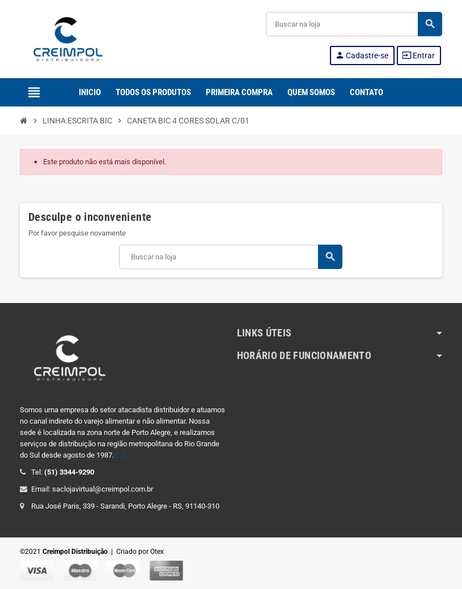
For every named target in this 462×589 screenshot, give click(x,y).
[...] (120, 455)
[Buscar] (354, 24)
